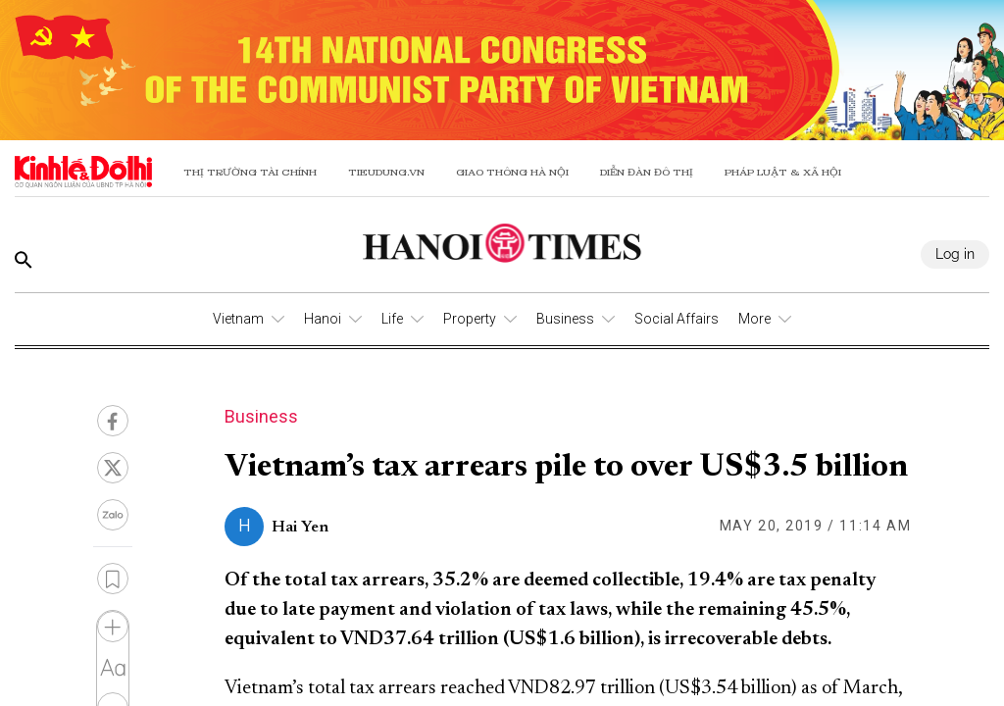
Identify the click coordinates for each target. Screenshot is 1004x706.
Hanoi (322, 319)
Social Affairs (676, 319)
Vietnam (238, 319)
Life (392, 319)
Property (469, 319)
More (754, 319)
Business (565, 319)
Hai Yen (300, 527)
